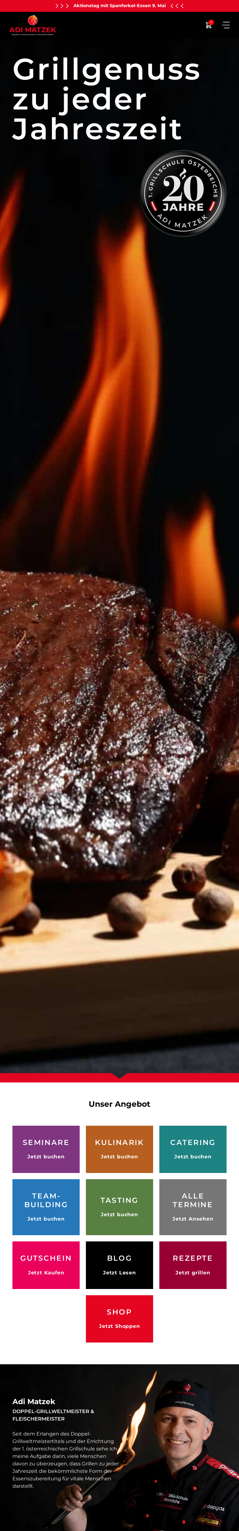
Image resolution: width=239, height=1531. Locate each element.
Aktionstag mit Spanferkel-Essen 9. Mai (119, 5)
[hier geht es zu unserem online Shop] (119, 1319)
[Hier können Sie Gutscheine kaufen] (46, 1265)
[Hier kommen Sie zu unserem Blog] (119, 1265)
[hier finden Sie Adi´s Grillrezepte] (193, 1265)
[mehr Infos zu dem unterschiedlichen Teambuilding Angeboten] (46, 1207)
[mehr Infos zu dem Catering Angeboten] (193, 1149)
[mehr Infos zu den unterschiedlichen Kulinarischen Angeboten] (119, 1149)
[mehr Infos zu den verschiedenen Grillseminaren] (46, 1149)
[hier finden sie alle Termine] (193, 1207)
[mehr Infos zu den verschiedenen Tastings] (119, 1207)
